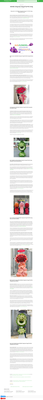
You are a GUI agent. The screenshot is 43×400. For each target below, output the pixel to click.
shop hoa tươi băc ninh (22, 381)
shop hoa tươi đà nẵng (26, 374)
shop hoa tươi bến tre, (15, 374)
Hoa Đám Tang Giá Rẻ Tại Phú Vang (20, 391)
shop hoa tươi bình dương (13, 375)
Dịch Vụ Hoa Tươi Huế (18, 132)
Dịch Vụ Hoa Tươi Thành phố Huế (23, 306)
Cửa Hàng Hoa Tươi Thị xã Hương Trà (19, 351)
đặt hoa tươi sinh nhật (15, 380)
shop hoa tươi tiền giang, (19, 375)
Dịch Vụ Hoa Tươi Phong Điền (16, 36)
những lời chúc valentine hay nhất (23, 380)
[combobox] (27, 1)
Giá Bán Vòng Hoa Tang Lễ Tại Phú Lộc (15, 386)
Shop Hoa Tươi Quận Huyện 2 (7, 390)
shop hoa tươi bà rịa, (29, 380)
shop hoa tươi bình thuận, (16, 381)
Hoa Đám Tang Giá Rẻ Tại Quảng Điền (8, 391)
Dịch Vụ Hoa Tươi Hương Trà (23, 81)
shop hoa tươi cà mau (21, 374)
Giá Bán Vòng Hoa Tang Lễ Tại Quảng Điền (27, 386)
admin (6, 392)
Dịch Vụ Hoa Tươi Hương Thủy (19, 188)
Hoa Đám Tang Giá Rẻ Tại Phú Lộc (32, 391)
